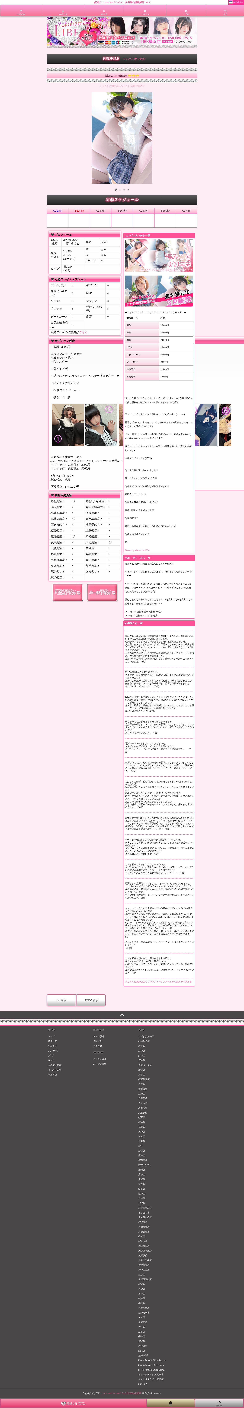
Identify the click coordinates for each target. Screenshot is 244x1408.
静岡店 (141, 1193)
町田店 (141, 1117)
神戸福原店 (143, 1265)
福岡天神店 (143, 1312)
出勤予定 (52, 1046)
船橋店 (141, 1151)
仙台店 (141, 1055)
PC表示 (61, 1000)
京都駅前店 (143, 1232)
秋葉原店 (142, 1089)
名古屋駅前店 (144, 1208)
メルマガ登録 (54, 1065)
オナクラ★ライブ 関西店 (150, 1379)
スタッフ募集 (99, 1064)
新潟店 (141, 1170)
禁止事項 (52, 1074)
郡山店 (141, 1060)
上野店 (141, 1084)
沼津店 (141, 1203)
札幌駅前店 (143, 1041)
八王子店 (142, 1113)
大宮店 (141, 1136)
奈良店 (141, 1236)
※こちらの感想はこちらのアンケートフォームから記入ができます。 (159, 982)
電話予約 (97, 1041)
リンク (51, 1060)
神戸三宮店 (143, 1270)
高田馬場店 (143, 1079)
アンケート (53, 1051)
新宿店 (141, 1070)
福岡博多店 (143, 1308)
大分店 (141, 1327)
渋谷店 (141, 1074)
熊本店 (141, 1332)
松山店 (141, 1298)
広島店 (141, 1293)
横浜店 (141, 1122)
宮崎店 (141, 1341)
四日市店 (142, 1222)
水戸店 (141, 1132)
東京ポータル (144, 1065)
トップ (51, 1036)
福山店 (141, 1289)
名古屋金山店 (144, 1217)
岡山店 (141, 1284)
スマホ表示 (91, 1000)
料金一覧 (52, 1041)
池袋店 (141, 1093)
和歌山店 (142, 1241)
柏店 (140, 1146)
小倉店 (141, 1317)
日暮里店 (142, 1098)
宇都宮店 (142, 1160)
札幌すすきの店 (146, 1036)
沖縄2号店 (143, 1355)
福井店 (141, 1184)
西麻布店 (142, 1108)
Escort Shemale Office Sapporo (152, 1360)
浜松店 (141, 1198)
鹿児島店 (142, 1346)
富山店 (141, 1174)
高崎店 (141, 1155)
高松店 (141, 1303)
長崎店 (141, 1336)
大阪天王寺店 (144, 1260)
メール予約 (98, 1036)
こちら (83, 332)
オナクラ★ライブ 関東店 (150, 1374)
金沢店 (141, 1179)
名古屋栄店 (143, 1213)
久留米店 (142, 1322)
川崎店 (141, 1127)
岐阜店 (141, 1189)
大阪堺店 (142, 1255)
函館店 (141, 1046)
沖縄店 (141, 1351)
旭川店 (141, 1051)
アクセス (97, 1046)
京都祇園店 (143, 1227)
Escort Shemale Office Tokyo (151, 1365)
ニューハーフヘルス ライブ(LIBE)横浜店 (121, 1393)
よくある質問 (54, 1070)
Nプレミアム (144, 1165)
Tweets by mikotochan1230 (137, 550)
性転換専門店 (144, 1279)
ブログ (51, 1055)
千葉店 (141, 1141)
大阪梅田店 (143, 1246)
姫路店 (141, 1274)
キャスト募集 (99, 1059)
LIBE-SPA (142, 1384)
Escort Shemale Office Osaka (151, 1370)
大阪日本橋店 (144, 1251)
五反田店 (142, 1103)
